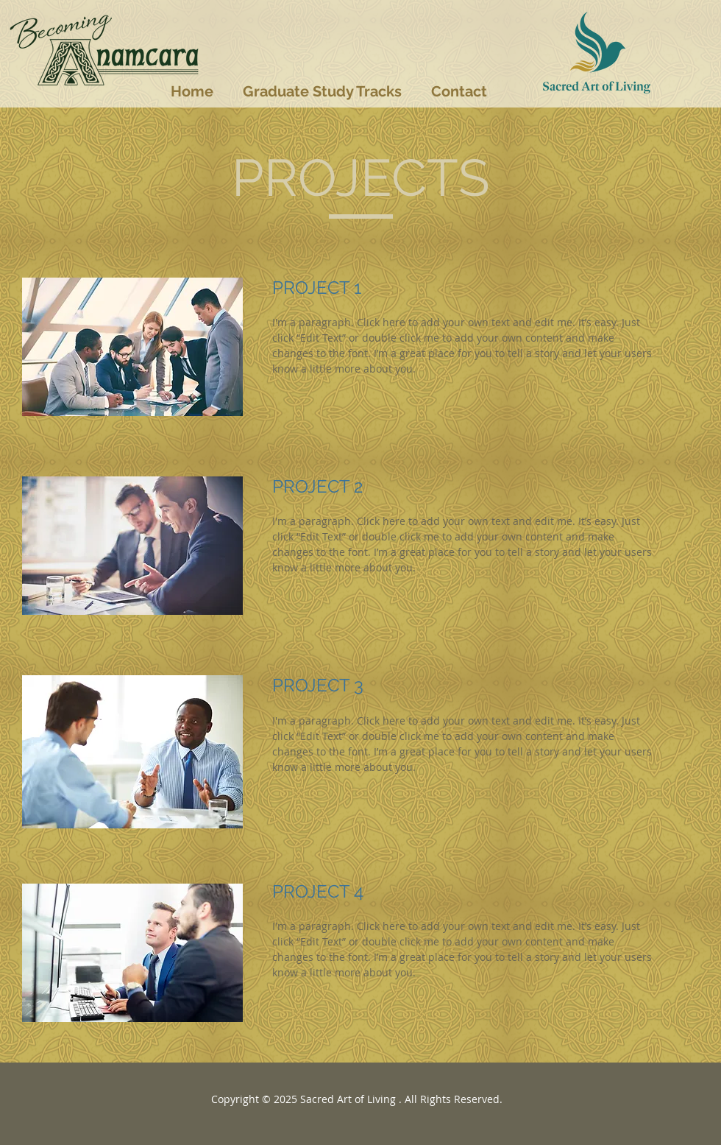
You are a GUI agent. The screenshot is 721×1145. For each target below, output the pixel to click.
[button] (322, 91)
